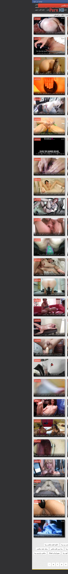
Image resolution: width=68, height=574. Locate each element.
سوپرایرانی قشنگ (22, 553)
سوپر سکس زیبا (47, 553)
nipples (63, 528)
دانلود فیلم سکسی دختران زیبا (57, 545)
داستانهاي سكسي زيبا (59, 532)
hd (39, 523)
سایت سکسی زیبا (60, 553)
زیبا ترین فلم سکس (25, 549)
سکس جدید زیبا (61, 557)
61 (65, 523)
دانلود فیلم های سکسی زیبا (58, 549)
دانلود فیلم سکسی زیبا (19, 545)
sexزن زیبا (55, 528)
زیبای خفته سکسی (10, 549)
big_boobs (57, 523)
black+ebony (47, 523)
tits (48, 528)
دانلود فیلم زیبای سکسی (58, 540)
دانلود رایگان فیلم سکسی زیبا (57, 536)
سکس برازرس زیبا (8, 553)
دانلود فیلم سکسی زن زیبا (37, 545)
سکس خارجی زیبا (47, 557)
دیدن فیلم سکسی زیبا (40, 549)
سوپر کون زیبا (35, 553)
